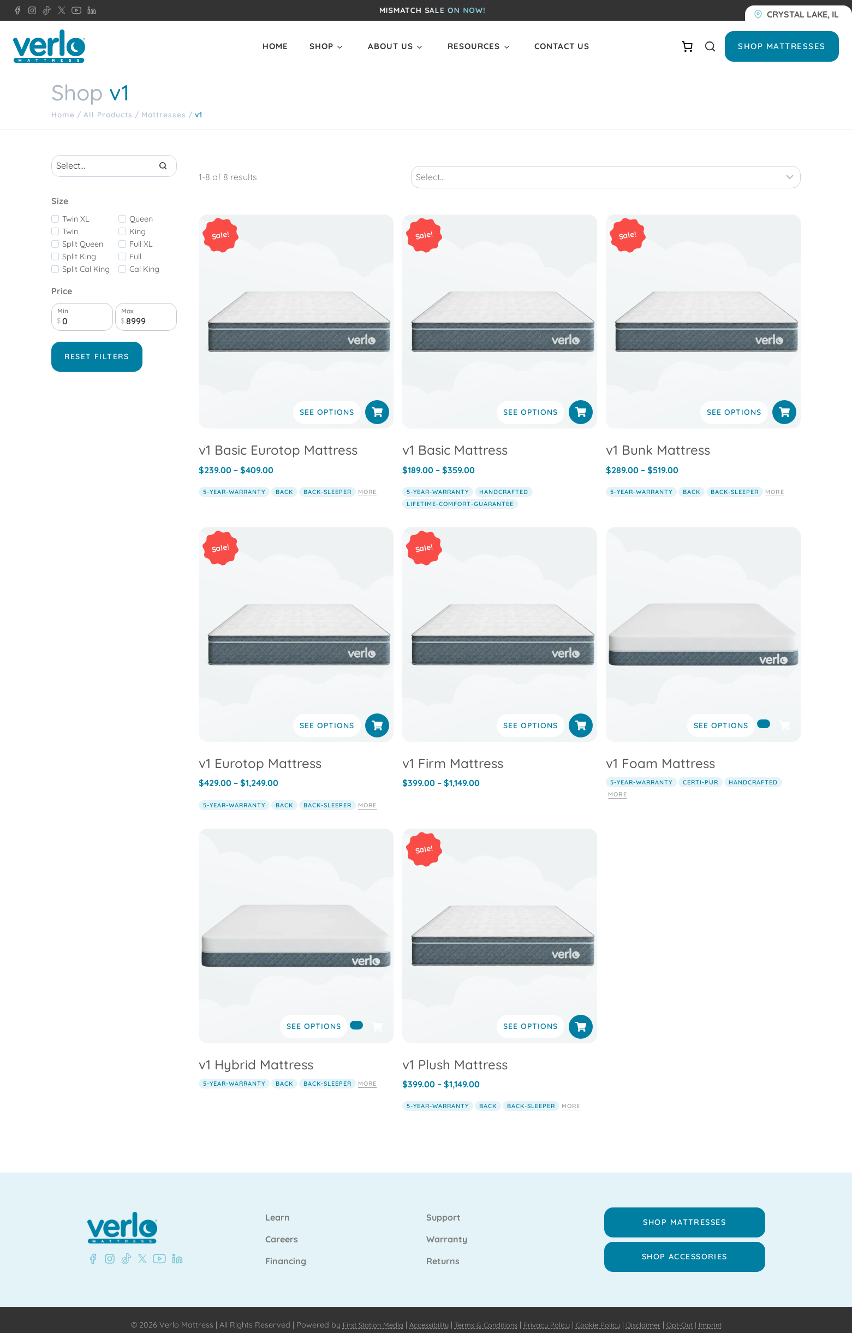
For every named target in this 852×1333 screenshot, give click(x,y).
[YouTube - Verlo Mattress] (74, 10)
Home (275, 46)
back (284, 481)
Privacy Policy (548, 1314)
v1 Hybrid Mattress (256, 1053)
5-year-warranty (234, 481)
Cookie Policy (604, 1314)
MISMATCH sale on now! (432, 10)
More (367, 481)
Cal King (144, 269)
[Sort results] (606, 166)
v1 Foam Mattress (660, 752)
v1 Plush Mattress (455, 1053)
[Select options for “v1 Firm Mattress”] (581, 715)
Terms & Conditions (482, 1314)
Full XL (141, 244)
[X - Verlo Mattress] (59, 10)
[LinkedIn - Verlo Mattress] (89, 10)
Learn (277, 1207)
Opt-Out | (695, 1314)
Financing (285, 1250)
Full (135, 256)
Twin (70, 231)
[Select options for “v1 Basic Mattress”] (581, 401)
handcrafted (503, 481)
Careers (281, 1228)
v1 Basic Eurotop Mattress (278, 439)
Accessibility (419, 1314)
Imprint (727, 1314)
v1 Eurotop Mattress (260, 752)
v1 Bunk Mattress (658, 439)
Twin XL (76, 219)
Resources (474, 46)
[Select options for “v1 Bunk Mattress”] (784, 401)
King (137, 231)
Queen (141, 219)
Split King (79, 256)
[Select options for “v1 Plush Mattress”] (581, 1015)
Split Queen (82, 244)
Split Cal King (86, 269)
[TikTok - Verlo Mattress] (44, 10)
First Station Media (358, 1314)
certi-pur (700, 771)
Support (443, 1207)
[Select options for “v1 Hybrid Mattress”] (356, 1013)
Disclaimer (653, 1314)
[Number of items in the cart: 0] (687, 46)
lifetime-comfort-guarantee (460, 493)
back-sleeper (327, 481)
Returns (443, 1250)
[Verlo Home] (49, 46)
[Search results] (114, 166)
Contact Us (561, 46)
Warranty (446, 1228)
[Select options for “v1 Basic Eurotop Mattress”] (377, 401)
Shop (321, 46)
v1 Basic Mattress (455, 439)
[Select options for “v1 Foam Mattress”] (763, 713)
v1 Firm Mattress (452, 752)
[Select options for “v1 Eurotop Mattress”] (377, 715)
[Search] (163, 166)
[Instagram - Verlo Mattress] (30, 10)
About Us (390, 46)
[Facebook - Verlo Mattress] (17, 10)
